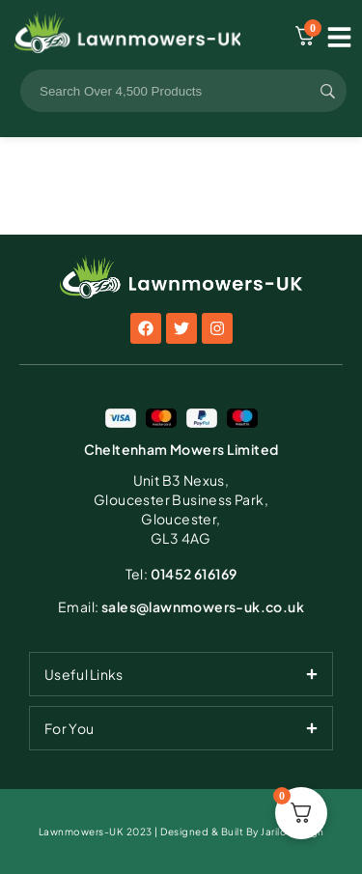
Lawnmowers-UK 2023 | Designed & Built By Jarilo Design (181, 831)
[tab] (181, 674)
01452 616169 (181, 573)
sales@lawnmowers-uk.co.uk (181, 606)
